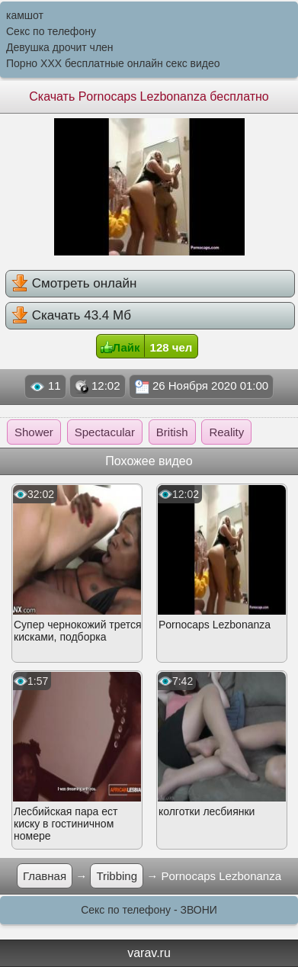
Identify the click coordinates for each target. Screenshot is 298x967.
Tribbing (116, 875)
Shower (33, 432)
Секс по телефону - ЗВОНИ (149, 910)
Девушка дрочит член (60, 47)
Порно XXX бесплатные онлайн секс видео (113, 63)
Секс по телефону (51, 31)
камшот (24, 15)
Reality (226, 432)
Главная (44, 875)
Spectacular (105, 432)
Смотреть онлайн (73, 283)
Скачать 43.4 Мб (71, 315)
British (172, 432)
